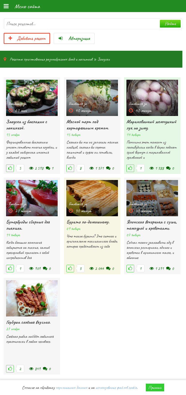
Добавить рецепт (26, 38)
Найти (170, 24)
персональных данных (71, 387)
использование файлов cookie (116, 387)
